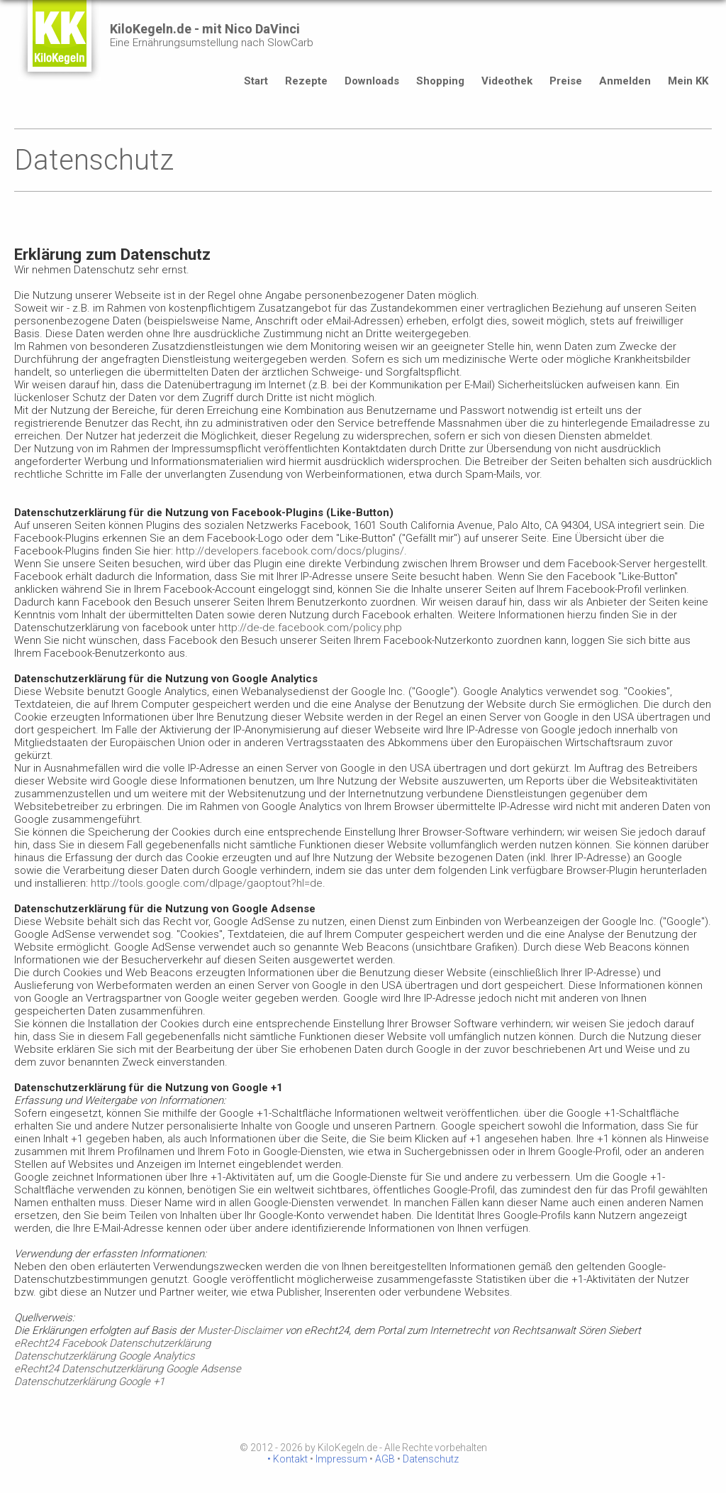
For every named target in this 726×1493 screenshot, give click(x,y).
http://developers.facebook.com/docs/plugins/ (290, 551)
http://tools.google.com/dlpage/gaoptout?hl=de (207, 883)
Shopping (440, 81)
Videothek (506, 81)
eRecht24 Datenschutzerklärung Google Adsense (127, 1368)
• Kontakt (287, 1459)
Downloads (372, 81)
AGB (385, 1459)
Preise (565, 81)
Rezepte (306, 81)
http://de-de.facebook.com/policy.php (310, 627)
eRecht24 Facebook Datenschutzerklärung (112, 1343)
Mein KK (688, 81)
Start (256, 81)
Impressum (341, 1459)
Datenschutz (431, 1459)
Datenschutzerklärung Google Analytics (104, 1356)
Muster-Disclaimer (239, 1330)
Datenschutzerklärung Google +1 (89, 1381)
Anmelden (625, 81)
